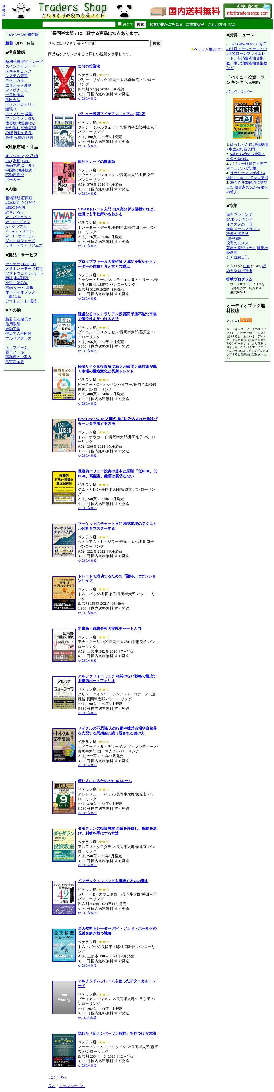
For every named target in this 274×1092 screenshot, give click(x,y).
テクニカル (14, 80)
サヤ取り (12, 128)
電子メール (14, 352)
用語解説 (233, 238)
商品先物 (12, 165)
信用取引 (12, 324)
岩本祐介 (12, 202)
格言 (29, 137)
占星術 (19, 137)
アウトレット (16, 301)
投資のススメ (237, 243)
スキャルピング (18, 71)
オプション (14, 156)
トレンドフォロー (20, 104)
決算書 (23, 123)
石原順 (26, 198)
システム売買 (16, 76)
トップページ (16, 347)
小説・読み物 (16, 283)
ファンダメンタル (20, 118)
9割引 (33, 301)
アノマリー (14, 114)
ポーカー (12, 179)
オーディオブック (20, 292)
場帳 (29, 287)
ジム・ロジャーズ (20, 241)
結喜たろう (14, 212)
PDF (246, 266)
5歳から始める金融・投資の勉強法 (245, 156)
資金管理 (28, 128)
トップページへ (72, 1086)
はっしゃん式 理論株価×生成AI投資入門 (247, 146)
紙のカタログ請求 (246, 268)
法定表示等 (14, 362)
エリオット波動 (18, 85)
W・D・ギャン (17, 222)
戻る (51, 1086)
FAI (33, 123)
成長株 (11, 123)
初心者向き (23, 319)
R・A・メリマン (19, 231)
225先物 (31, 156)
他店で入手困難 (18, 333)
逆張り (11, 109)
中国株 (11, 170)
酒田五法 (12, 100)
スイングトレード (20, 66)
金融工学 (12, 329)
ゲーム (19, 287)
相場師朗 (12, 198)
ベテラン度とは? (206, 49)
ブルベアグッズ (18, 338)
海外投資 (24, 170)
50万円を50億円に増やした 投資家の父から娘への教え (247, 187)
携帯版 (3, 10)
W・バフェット (18, 217)
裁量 (28, 114)
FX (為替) (13, 161)
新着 (9, 43)
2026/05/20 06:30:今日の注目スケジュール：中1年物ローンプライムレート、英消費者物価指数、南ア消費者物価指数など (246, 56)
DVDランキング (239, 219)
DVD (25, 264)
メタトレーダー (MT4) (24, 268)
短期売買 (12, 61)
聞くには (15, 296)
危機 (9, 137)
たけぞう (28, 202)
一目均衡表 (14, 95)
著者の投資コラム (241, 248)
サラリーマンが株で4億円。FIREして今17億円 (247, 175)
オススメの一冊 (239, 224)
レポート (36, 273)
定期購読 (21, 278)
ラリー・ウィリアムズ (24, 245)
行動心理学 (23, 133)
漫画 (9, 287)
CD (33, 264)
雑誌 (9, 278)
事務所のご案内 (18, 357)
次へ (63, 1077)
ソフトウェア (16, 273)
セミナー (12, 264)
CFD (26, 161)
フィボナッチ (16, 90)
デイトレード (32, 61)
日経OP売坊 (15, 207)
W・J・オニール (19, 236)
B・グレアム (16, 226)
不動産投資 (14, 175)
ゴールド (28, 165)
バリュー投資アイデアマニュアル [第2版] (246, 166)
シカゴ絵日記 (237, 257)
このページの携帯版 (22, 35)
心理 (9, 133)
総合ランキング (239, 214)
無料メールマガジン (243, 229)
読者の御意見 (237, 234)
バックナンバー (239, 91)
